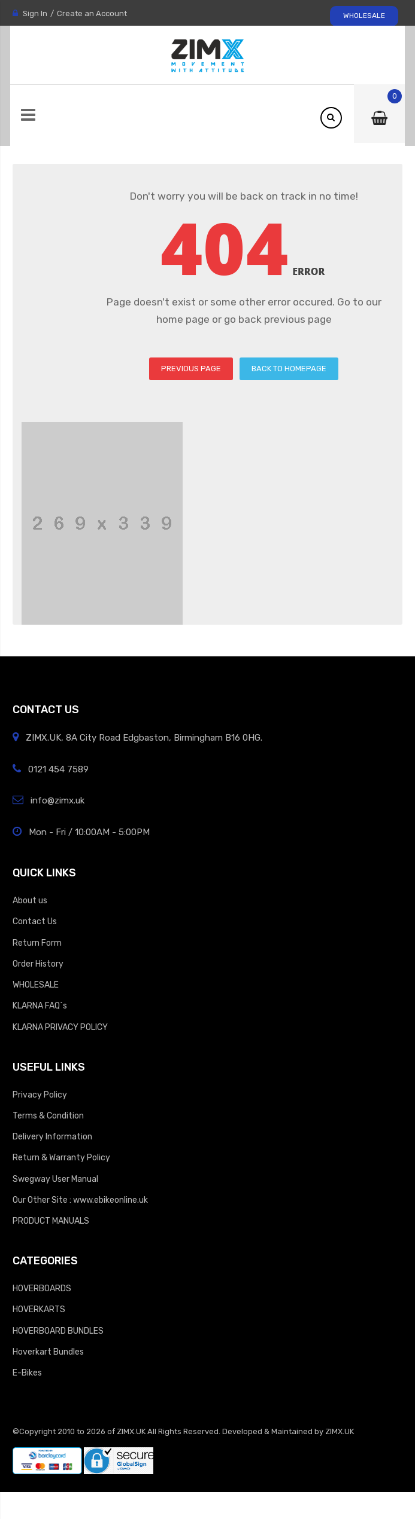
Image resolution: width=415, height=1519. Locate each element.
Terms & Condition (48, 1115)
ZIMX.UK (131, 1431)
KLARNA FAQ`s (40, 1005)
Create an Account (92, 13)
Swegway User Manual (55, 1179)
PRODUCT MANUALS (51, 1220)
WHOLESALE (364, 15)
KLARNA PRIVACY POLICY (60, 1027)
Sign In (35, 13)
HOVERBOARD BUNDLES (58, 1330)
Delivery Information (52, 1136)
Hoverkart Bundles (48, 1351)
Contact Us (35, 921)
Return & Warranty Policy (61, 1157)
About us (30, 900)
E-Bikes (27, 1372)
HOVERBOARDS (42, 1288)
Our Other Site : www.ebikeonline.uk (80, 1200)
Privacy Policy (40, 1094)
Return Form (37, 943)
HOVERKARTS (39, 1309)
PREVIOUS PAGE (191, 368)
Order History (38, 963)
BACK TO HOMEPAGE (289, 368)
